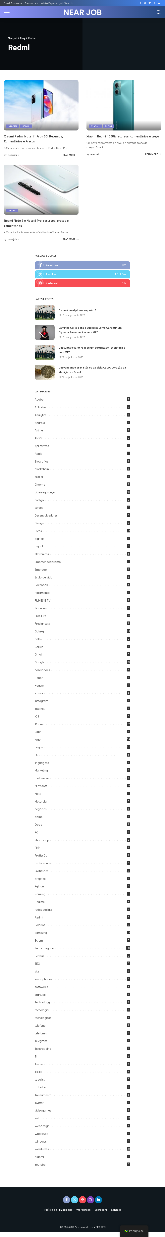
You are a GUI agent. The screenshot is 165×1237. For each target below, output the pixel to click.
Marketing (41, 775)
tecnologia (42, 1015)
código (39, 505)
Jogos (39, 752)
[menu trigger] (8, 12)
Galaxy (39, 636)
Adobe (39, 404)
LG (36, 760)
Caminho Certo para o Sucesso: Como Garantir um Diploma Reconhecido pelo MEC (91, 334)
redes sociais (43, 914)
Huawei (39, 690)
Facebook (41, 590)
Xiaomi (13, 126)
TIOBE (39, 1077)
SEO (37, 968)
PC (36, 837)
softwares (41, 992)
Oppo (38, 829)
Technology (42, 1007)
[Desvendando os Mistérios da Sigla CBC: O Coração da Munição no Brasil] (45, 377)
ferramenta (42, 597)
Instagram (41, 706)
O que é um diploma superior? (78, 315)
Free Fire (40, 621)
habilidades (42, 675)
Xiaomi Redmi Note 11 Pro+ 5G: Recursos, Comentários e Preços (39, 138)
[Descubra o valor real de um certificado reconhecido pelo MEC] (45, 357)
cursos (39, 512)
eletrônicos (42, 559)
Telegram (41, 1046)
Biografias (41, 466)
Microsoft (41, 791)
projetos (40, 883)
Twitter (39, 1108)
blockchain (42, 474)
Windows (41, 1146)
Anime (39, 435)
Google (39, 667)
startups (40, 999)
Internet (40, 713)
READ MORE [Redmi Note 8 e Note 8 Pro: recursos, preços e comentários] (71, 243)
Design (39, 528)
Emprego (41, 574)
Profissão (41, 860)
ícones (39, 698)
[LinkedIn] (158, 3)
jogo (38, 744)
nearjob (12, 154)
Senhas (39, 961)
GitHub (39, 644)
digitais (39, 543)
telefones (41, 1038)
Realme (40, 907)
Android (40, 427)
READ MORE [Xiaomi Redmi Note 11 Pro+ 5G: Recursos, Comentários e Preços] (71, 154)
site (37, 976)
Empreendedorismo (48, 567)
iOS (37, 721)
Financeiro (41, 613)
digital (39, 551)
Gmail (38, 659)
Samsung (41, 937)
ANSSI (38, 443)
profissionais (43, 868)
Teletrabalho (43, 1053)
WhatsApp (41, 1138)
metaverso (42, 783)
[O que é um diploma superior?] (45, 317)
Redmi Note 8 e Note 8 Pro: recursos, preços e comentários (35, 226)
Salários (40, 930)
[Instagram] (154, 3)
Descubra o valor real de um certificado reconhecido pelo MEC (93, 354)
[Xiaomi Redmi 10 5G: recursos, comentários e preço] (123, 105)
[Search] (158, 12)
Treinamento (43, 1100)
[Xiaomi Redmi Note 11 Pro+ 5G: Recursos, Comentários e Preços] (41, 105)
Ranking (40, 899)
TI (36, 1061)
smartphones (43, 984)
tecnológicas (43, 1022)
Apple (38, 458)
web (37, 1123)
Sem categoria (44, 953)
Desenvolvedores (46, 520)
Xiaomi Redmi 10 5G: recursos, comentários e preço (123, 138)
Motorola (41, 806)
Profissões (41, 876)
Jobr (38, 737)
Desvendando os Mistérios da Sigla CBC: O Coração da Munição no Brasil (94, 374)
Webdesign (42, 1131)
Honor (39, 682)
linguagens (42, 767)
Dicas (38, 536)
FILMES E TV (42, 605)
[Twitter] (145, 3)
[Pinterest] (149, 3)
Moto (38, 798)
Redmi (26, 126)
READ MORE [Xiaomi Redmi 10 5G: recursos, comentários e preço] (153, 159)
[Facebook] (140, 3)
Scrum (39, 945)
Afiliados (40, 412)
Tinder (39, 1069)
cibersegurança (45, 497)
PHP (37, 853)
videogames (43, 1115)
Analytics (40, 420)
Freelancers (42, 628)
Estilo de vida (43, 582)
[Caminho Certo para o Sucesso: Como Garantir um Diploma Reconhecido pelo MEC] (45, 337)
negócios (41, 814)
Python (39, 891)
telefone (40, 1030)
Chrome (40, 489)
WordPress (42, 1154)
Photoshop (42, 845)
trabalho (40, 1092)
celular (39, 481)
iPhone (39, 729)
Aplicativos (42, 451)
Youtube (40, 1169)
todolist (40, 1084)
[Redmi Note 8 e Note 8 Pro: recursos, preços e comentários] (41, 194)
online (38, 821)
